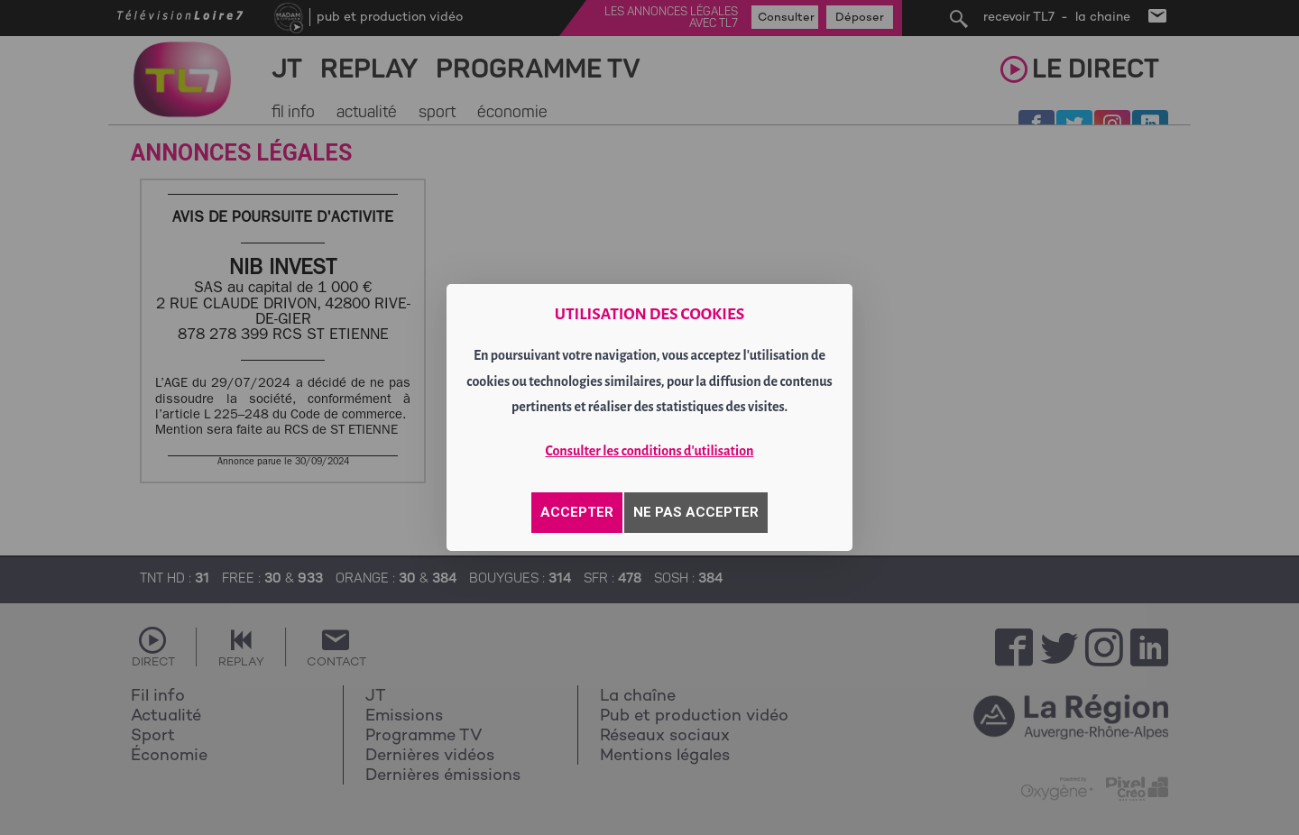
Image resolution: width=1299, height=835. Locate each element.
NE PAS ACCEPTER (696, 512)
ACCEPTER (576, 512)
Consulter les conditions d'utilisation (650, 451)
